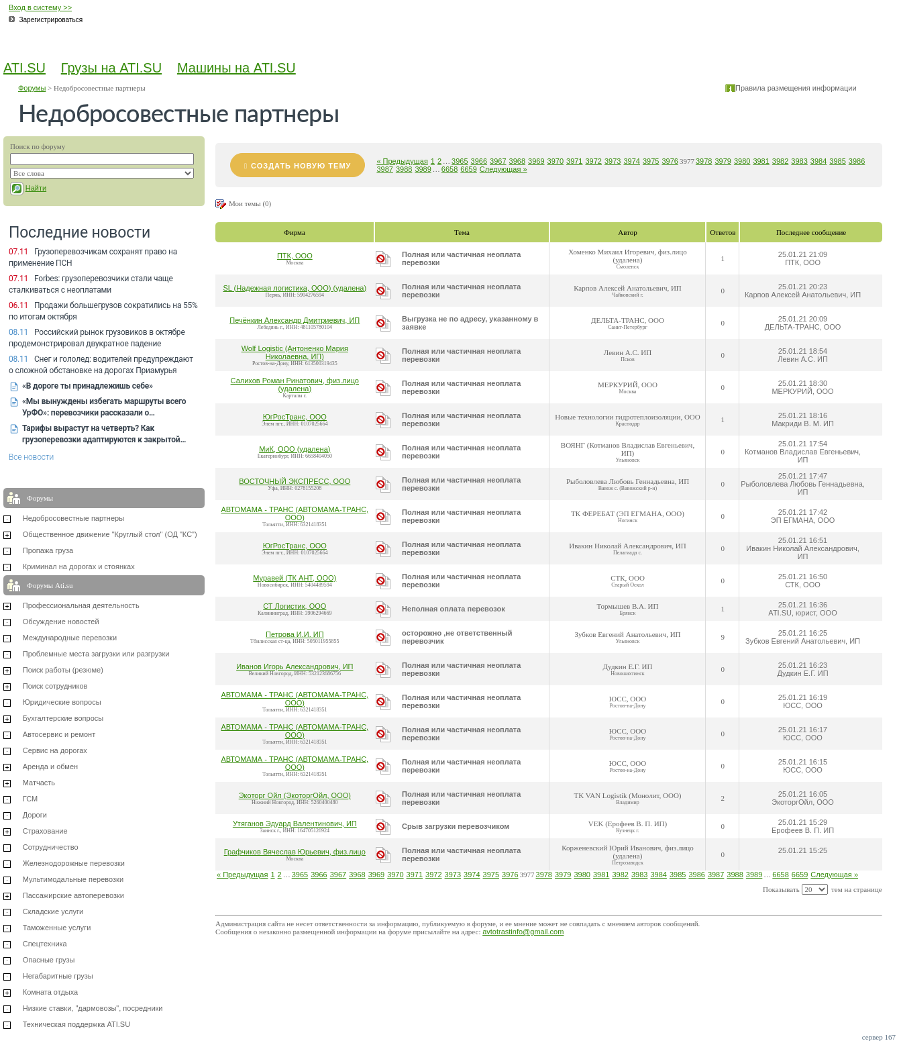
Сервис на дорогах (55, 750)
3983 (799, 161)
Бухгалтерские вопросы (63, 718)
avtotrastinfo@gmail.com (523, 932)
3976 (670, 161)
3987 (384, 169)
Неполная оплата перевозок (453, 609)
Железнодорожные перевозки (74, 863)
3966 (479, 161)
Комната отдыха (50, 992)
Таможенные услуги (57, 928)
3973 (612, 161)
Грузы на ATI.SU (111, 67)
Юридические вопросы (62, 702)
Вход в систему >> (40, 7)
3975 (651, 161)
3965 (460, 161)
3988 (404, 169)
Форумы (32, 88)
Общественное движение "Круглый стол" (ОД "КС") (110, 534)
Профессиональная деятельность (81, 605)
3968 (517, 161)
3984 (818, 161)
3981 (761, 161)
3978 (704, 161)
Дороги (35, 815)
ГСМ (30, 799)
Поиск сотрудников (55, 686)
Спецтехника (45, 944)
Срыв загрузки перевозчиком (455, 826)
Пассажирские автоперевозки (73, 895)
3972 (594, 161)
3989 (423, 169)
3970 (555, 161)
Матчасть (39, 783)
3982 (780, 161)
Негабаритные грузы (58, 976)
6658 (449, 169)
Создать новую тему (301, 166)
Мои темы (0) (250, 203)
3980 (742, 161)
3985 (837, 161)
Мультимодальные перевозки (73, 879)
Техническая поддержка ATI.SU (76, 1024)
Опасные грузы (49, 960)
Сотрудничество (50, 847)
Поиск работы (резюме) (63, 670)
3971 (574, 161)
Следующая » (503, 169)
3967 (498, 161)
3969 (536, 161)
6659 (468, 169)
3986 (857, 161)
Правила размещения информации (796, 88)
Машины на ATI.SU (236, 67)
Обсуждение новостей (61, 621)
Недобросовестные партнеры (73, 518)
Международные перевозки (70, 638)
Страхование (45, 831)
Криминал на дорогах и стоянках (79, 566)
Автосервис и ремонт (59, 734)
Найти (35, 188)
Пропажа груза (48, 550)
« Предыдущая (401, 161)
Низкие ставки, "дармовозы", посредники (93, 1008)
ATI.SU (24, 67)
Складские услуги (53, 911)
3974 (631, 161)
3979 (723, 161)
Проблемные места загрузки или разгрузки (96, 654)
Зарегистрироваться (51, 19)
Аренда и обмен (50, 766)
